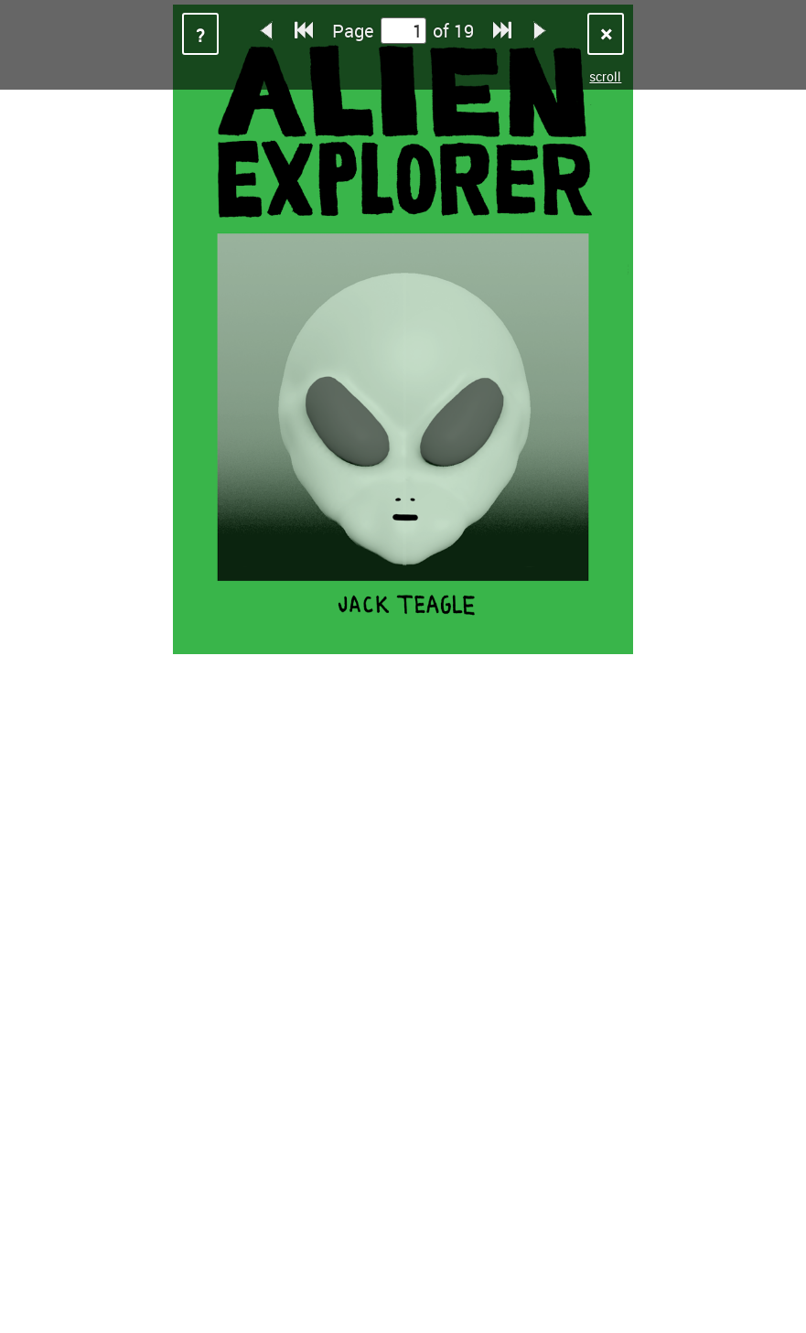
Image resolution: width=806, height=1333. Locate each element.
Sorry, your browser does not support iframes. (403, 666)
